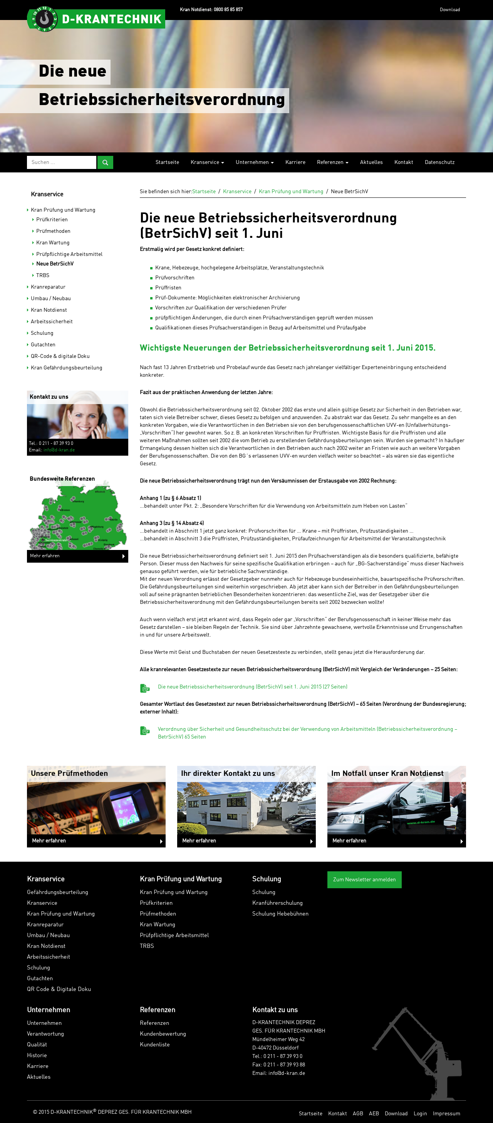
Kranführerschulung (277, 903)
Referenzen (333, 162)
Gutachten (43, 345)
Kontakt (403, 162)
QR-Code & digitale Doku (60, 356)
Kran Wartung (53, 243)
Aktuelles (371, 162)
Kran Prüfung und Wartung (63, 210)
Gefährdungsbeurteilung (57, 893)
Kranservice (207, 162)
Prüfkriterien (52, 219)
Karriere (295, 162)
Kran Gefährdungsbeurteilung (66, 368)
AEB (374, 1113)
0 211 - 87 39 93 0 (282, 1056)
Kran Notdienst (49, 310)
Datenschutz (439, 162)
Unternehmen (255, 162)
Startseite (167, 162)
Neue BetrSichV (55, 264)
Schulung (42, 333)
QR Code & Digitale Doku (59, 990)
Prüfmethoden (53, 231)
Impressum (446, 1113)
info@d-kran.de (59, 450)
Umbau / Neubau (51, 298)
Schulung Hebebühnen (280, 914)
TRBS (42, 275)
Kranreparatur (48, 287)
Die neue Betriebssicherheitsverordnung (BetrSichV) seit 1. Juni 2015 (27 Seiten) (252, 687)
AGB (358, 1113)
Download (450, 10)
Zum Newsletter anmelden (364, 879)
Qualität (37, 1045)
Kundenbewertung (163, 1034)
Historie (37, 1056)
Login (420, 1113)
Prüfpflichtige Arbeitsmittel (69, 254)
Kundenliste (155, 1045)
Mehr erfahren (45, 556)
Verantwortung (45, 1034)
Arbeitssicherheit (52, 321)
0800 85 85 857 (228, 10)
